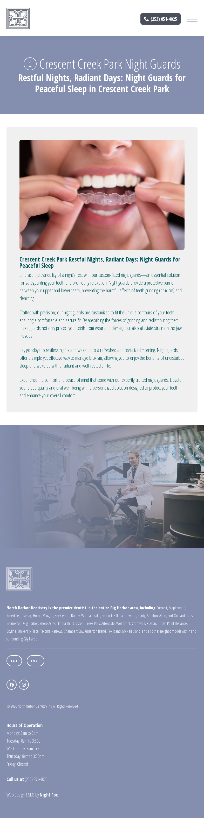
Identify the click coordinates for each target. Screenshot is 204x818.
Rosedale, (13, 615)
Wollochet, (123, 623)
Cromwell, (139, 623)
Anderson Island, (96, 631)
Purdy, (142, 615)
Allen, (163, 615)
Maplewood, (177, 608)
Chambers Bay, (74, 631)
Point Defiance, (177, 623)
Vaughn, (48, 615)
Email (35, 660)
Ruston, (152, 623)
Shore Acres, (47, 623)
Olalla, (96, 615)
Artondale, (108, 623)
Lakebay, (26, 615)
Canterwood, (128, 615)
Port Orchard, (177, 615)
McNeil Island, (131, 631)
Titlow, (162, 623)
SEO (31, 795)
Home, (37, 615)
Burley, (75, 615)
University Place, (28, 631)
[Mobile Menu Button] (192, 20)
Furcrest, (162, 608)
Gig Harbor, (31, 623)
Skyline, (11, 631)
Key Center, (62, 615)
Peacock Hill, (110, 615)
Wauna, (86, 615)
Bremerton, (14, 623)
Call (14, 660)
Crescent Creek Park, (87, 623)
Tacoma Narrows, (51, 631)
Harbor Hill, (64, 623)
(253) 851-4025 (160, 19)
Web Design (15, 795)
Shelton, (153, 615)
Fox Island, (114, 631)
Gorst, (190, 615)
